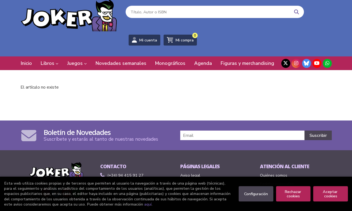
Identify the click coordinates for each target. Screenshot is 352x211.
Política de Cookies (197, 176)
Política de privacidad (199, 168)
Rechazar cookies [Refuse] (293, 194)
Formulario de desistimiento (284, 168)
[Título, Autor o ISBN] (182, 16)
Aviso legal (190, 151)
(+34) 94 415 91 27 (125, 151)
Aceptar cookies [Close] (331, 194)
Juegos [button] (77, 39)
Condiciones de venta (199, 159)
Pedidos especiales (277, 159)
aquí (148, 204)
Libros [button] (49, 39)
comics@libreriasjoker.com (127, 159)
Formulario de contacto (125, 168)
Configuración (256, 194)
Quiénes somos (273, 151)
